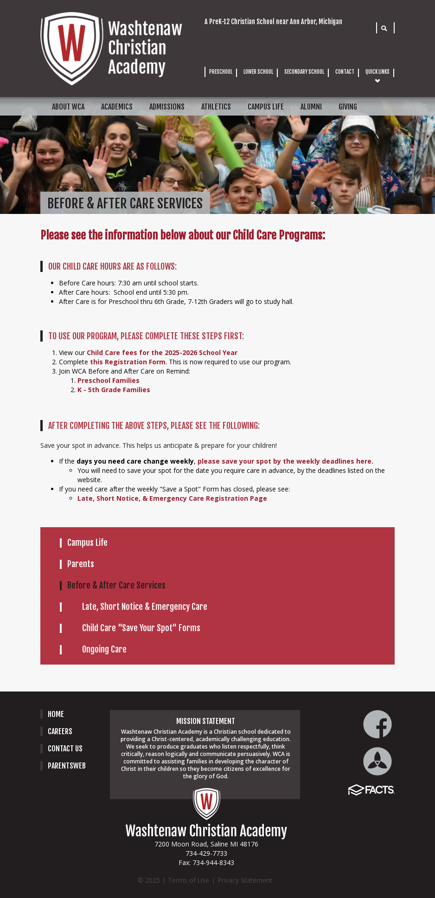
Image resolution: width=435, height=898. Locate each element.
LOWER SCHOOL (258, 72)
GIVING (348, 106)
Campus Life (87, 542)
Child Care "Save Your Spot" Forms (141, 628)
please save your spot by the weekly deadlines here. (285, 461)
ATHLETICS (216, 106)
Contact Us (65, 748)
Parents (80, 564)
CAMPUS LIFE (266, 106)
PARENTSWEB (67, 765)
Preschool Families (108, 380)
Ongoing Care (104, 649)
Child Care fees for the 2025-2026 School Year (162, 352)
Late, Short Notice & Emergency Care (144, 606)
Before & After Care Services (116, 585)
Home (56, 714)
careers (60, 731)
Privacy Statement (245, 880)
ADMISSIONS (167, 106)
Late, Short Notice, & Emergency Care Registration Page (172, 498)
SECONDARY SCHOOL (304, 72)
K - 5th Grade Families (114, 389)
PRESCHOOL (220, 72)
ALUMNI (311, 106)
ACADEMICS (117, 106)
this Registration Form (128, 361)
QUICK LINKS (377, 72)
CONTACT (344, 72)
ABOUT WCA (68, 106)
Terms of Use (188, 880)
